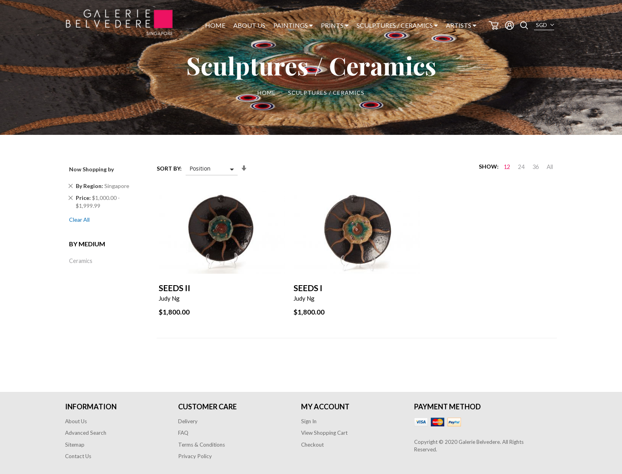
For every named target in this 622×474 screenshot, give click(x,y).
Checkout (312, 444)
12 (507, 166)
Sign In (309, 421)
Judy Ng (169, 298)
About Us (76, 421)
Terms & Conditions (201, 444)
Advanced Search (85, 433)
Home (267, 92)
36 (535, 166)
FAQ (183, 433)
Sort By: (169, 168)
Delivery (188, 421)
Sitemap (74, 444)
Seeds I (308, 288)
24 (521, 166)
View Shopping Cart (324, 433)
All (550, 166)
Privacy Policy (195, 456)
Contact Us (78, 456)
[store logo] (119, 22)
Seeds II (174, 288)
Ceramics (80, 260)
